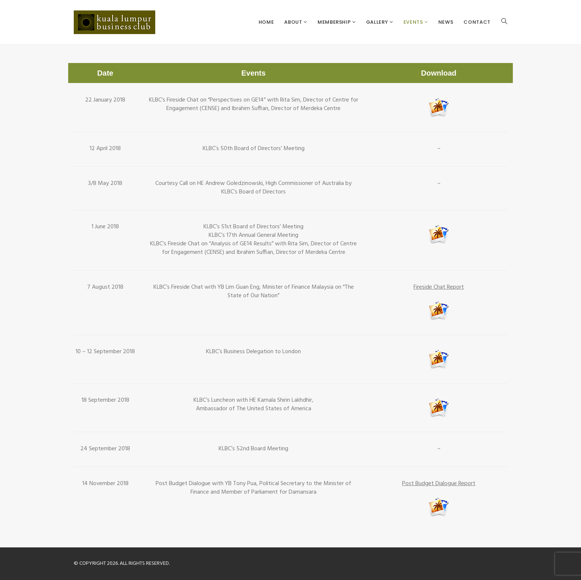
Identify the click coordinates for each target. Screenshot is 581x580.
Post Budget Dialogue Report (438, 483)
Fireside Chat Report (439, 287)
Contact (477, 22)
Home (266, 22)
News (446, 22)
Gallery (377, 22)
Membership (335, 22)
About (293, 22)
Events (414, 22)
